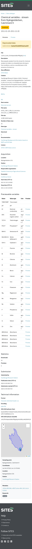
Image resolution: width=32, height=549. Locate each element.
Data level (4, 132)
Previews (3, 363)
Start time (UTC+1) (6, 180)
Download (5, 27)
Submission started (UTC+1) (9, 386)
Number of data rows (7, 121)
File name (4, 108)
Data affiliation (5, 70)
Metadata (5, 37)
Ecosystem (4, 174)
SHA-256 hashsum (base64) (9, 417)
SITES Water (4, 73)
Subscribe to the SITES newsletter (12, 535)
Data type (4, 126)
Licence (3, 145)
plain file (3, 406)
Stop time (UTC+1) (6, 185)
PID (2, 53)
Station (3, 163)
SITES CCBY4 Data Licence (8, 148)
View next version (6, 105)
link (24, 55)
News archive (6, 538)
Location (3, 158)
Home (2, 13)
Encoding (4, 403)
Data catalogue (10, 13)
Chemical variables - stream (9, 129)
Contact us (6, 525)
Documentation (5, 137)
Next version (4, 102)
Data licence (6, 522)
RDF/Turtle (16, 488)
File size (3, 115)
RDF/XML (9, 488)
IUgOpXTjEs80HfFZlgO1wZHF (20, 46)
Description (4, 58)
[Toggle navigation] (28, 5)
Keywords (5, 493)
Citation (3, 75)
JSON (4, 488)
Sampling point (7, 460)
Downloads (4, 357)
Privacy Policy (6, 520)
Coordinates (6, 465)
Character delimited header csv (10, 401)
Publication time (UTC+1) (8, 380)
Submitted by (5, 375)
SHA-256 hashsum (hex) (8, 409)
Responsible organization (8, 169)
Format (3, 398)
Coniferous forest (6, 177)
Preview (13, 37)
